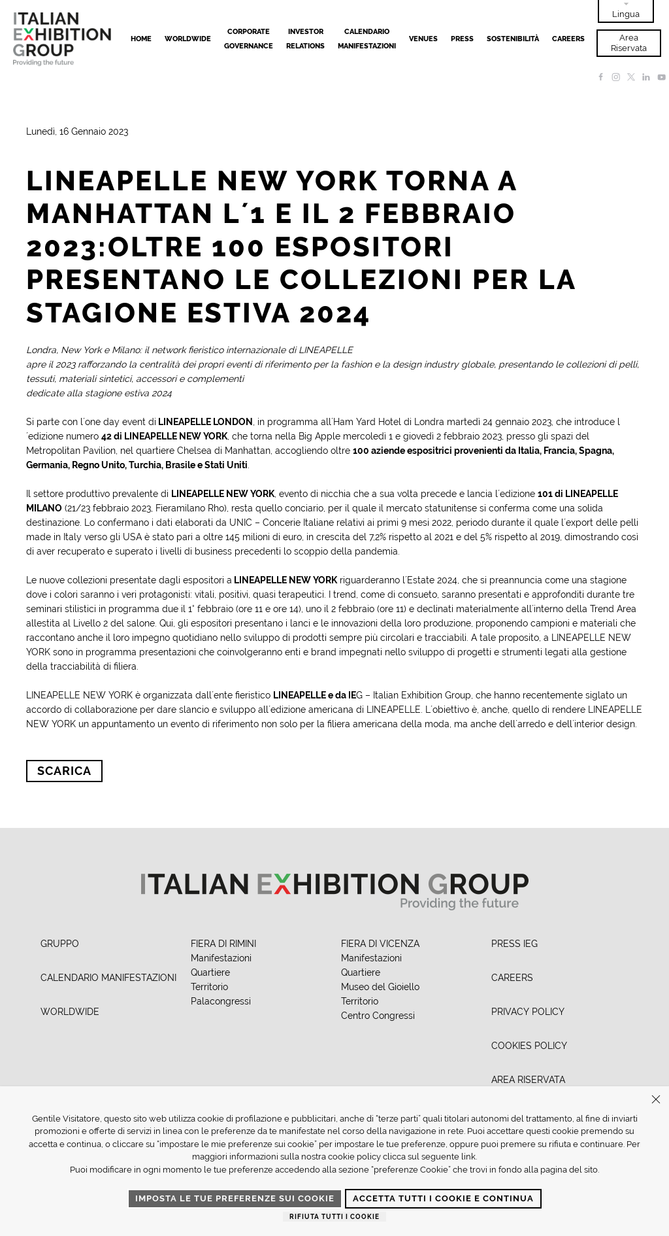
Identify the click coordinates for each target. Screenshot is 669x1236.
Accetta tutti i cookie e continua (443, 1198)
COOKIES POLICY (529, 1045)
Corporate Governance (248, 38)
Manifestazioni (221, 958)
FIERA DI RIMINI (223, 943)
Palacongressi (221, 1001)
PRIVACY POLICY (527, 1011)
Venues (423, 39)
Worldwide (188, 39)
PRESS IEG (514, 943)
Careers (568, 39)
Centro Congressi (378, 1015)
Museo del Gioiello (380, 987)
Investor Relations (305, 38)
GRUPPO (60, 943)
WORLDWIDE (70, 1011)
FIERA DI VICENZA (380, 943)
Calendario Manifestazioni (367, 38)
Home (141, 39)
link (468, 1156)
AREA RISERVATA (528, 1079)
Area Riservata (629, 43)
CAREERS (512, 977)
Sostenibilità (513, 39)
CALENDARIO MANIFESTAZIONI (108, 977)
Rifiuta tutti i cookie (334, 1216)
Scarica (64, 771)
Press (462, 39)
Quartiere (210, 972)
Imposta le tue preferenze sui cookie (234, 1198)
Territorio (209, 987)
